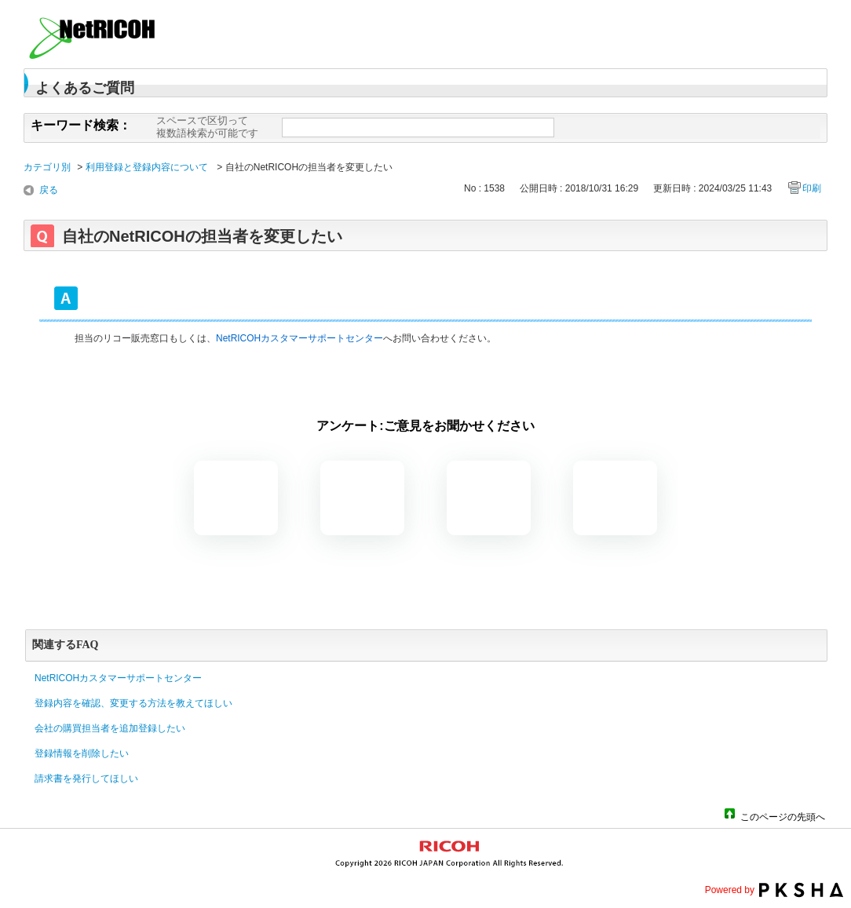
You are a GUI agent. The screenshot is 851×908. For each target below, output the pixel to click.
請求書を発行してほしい (86, 778)
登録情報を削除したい (82, 753)
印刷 (811, 188)
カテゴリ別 (47, 167)
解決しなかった (489, 498)
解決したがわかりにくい (362, 498)
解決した (236, 498)
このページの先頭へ (782, 815)
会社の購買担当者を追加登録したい (110, 728)
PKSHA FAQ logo (801, 890)
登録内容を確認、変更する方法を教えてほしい (133, 703)
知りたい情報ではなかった (615, 498)
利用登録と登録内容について (148, 167)
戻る (48, 189)
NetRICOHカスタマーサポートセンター (299, 338)
